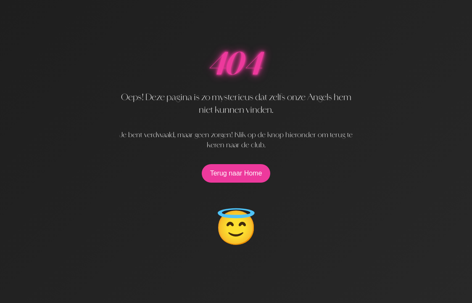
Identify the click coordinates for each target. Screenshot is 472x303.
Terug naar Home (236, 173)
